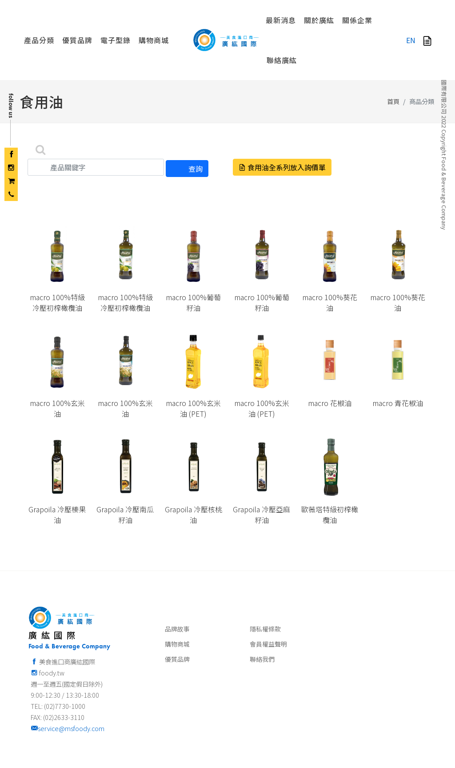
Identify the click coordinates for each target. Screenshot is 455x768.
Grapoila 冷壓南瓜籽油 (125, 466)
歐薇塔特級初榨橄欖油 (329, 466)
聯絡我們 (262, 610)
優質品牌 (177, 610)
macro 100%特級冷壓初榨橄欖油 (57, 254)
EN (410, 40)
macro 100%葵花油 (329, 254)
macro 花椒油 (329, 354)
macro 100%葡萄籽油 (193, 254)
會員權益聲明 (268, 595)
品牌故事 (177, 580)
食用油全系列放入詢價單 (282, 118)
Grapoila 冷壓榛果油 (57, 466)
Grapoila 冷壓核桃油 (193, 466)
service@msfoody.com (67, 679)
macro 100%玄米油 (57, 359)
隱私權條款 (265, 580)
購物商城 (177, 595)
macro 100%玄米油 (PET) (193, 359)
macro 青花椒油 (397, 354)
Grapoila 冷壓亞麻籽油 (261, 466)
